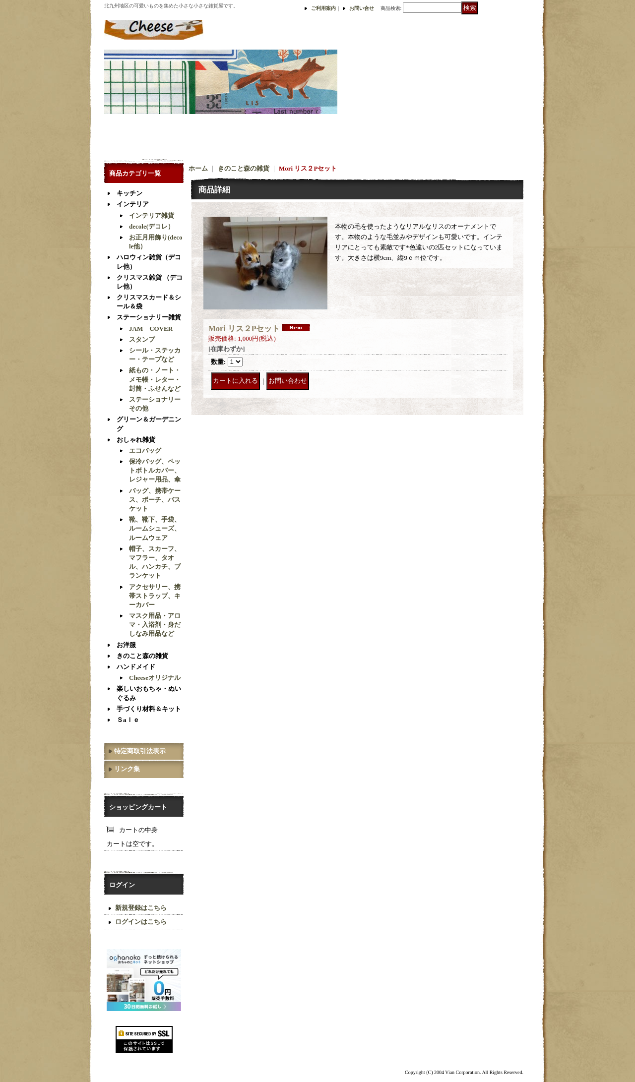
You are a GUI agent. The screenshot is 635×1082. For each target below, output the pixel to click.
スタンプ (142, 339)
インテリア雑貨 (151, 215)
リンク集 (127, 769)
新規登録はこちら (141, 907)
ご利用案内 (323, 8)
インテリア (133, 204)
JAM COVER (151, 328)
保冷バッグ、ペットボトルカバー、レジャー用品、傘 (155, 470)
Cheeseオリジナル (155, 677)
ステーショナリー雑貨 (149, 317)
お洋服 (126, 645)
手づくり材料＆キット (149, 709)
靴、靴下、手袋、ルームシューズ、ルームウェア (155, 528)
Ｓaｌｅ (128, 719)
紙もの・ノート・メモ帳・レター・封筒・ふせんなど (155, 379)
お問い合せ (361, 8)
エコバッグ (145, 450)
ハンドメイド (136, 666)
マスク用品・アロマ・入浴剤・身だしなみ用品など (155, 624)
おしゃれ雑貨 (136, 439)
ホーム (198, 168)
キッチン (129, 193)
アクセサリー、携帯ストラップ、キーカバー (155, 595)
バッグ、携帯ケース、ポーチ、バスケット (155, 499)
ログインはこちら (141, 921)
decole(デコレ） (151, 226)
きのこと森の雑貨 (142, 656)
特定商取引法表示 (140, 751)
